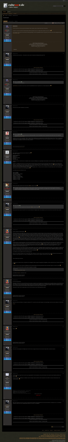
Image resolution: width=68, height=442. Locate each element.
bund (7, 136)
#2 (63, 53)
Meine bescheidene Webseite (38, 67)
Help (43, 430)
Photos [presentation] (16, 21)
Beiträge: (6, 38)
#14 (63, 373)
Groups (9, 11)
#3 (63, 79)
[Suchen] (58, 6)
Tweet (7, 65)
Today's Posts (5, 13)
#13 (63, 347)
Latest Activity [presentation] (11, 21)
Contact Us (47, 430)
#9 (63, 229)
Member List (10, 13)
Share (7, 39)
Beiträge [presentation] (5, 21)
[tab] (5, 21)
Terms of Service (57, 430)
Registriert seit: (7, 36)
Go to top (63, 430)
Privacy (51, 430)
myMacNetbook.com (16, 85)
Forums (4, 11)
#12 (63, 326)
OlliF (7, 377)
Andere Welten (15, 15)
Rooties (14, 303)
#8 (63, 203)
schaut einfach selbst (16, 33)
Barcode (7, 155)
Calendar (14, 13)
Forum (6, 15)
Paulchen (7, 233)
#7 (63, 183)
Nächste (63, 426)
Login (64, 0)
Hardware (10, 15)
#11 (63, 300)
